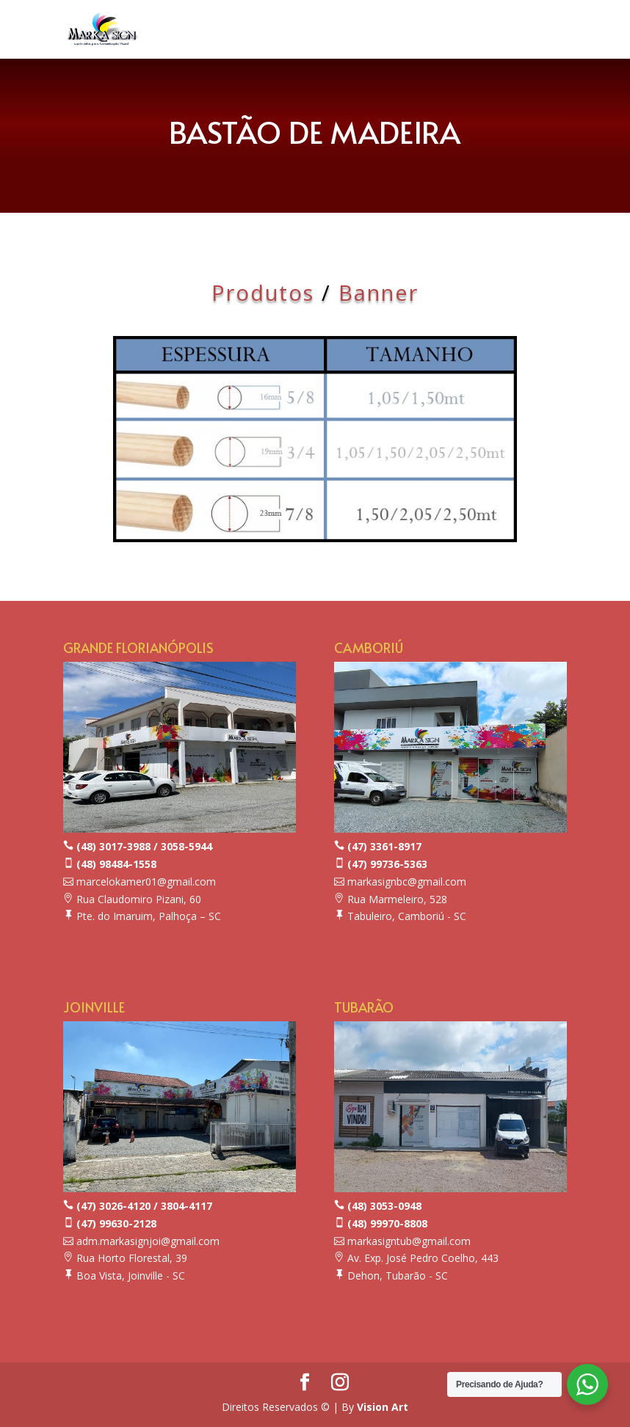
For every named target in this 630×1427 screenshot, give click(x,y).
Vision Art (382, 1407)
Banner (378, 292)
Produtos (262, 292)
